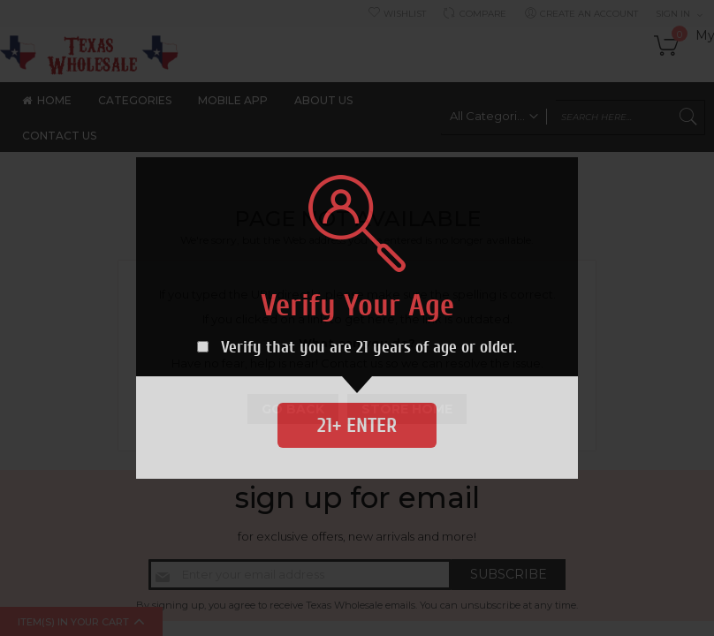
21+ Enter (357, 425)
